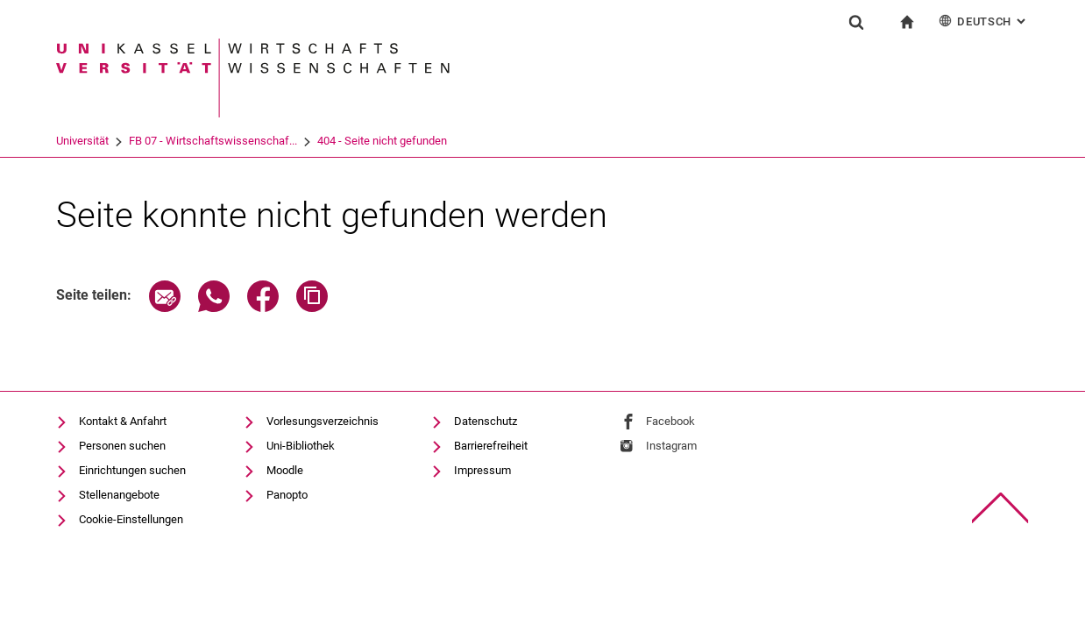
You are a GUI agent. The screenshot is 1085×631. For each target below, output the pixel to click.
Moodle (284, 470)
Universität (82, 140)
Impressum (482, 470)
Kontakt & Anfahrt (123, 421)
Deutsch (984, 20)
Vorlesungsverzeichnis (322, 421)
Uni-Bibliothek (300, 445)
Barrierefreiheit (491, 445)
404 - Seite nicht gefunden (382, 140)
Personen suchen (122, 445)
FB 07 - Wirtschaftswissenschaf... (213, 140)
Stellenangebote (119, 494)
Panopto (287, 494)
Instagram (671, 445)
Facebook (670, 421)
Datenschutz (485, 421)
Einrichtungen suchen (132, 470)
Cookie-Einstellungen (131, 519)
